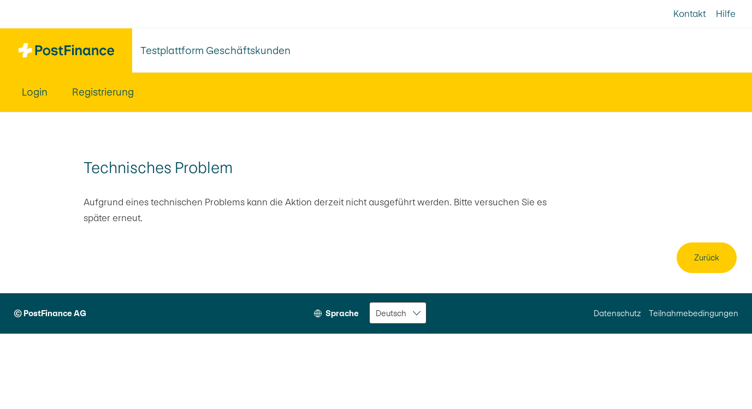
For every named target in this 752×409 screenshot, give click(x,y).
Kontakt (689, 14)
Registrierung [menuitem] (103, 92)
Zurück (706, 257)
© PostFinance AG (50, 313)
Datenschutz (617, 313)
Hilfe (726, 14)
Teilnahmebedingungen (693, 313)
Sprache (342, 313)
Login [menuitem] (35, 92)
